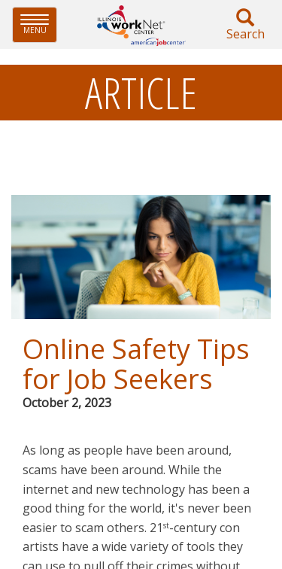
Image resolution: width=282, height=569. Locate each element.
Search (245, 25)
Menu (38, 24)
